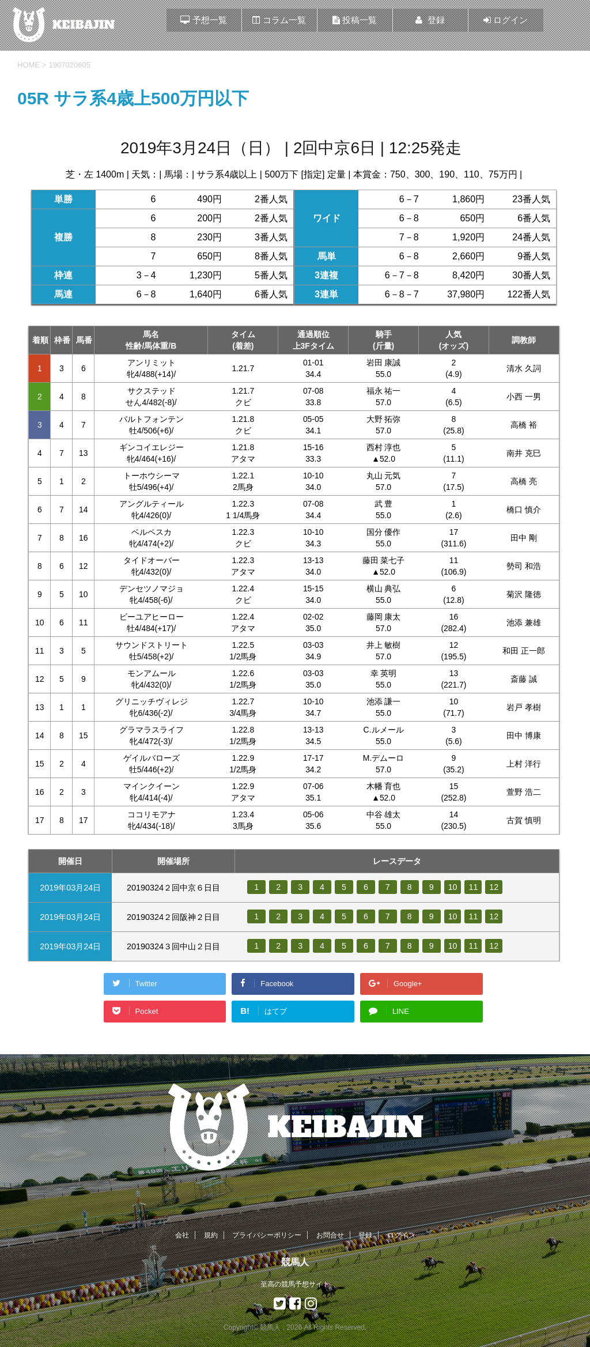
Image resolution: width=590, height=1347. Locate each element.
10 (452, 887)
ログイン (401, 1235)
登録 (365, 1235)
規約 (211, 1235)
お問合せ (330, 1235)
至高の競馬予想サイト (295, 1284)
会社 (182, 1235)
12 (494, 887)
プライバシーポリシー (266, 1235)
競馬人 (295, 1262)
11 (473, 887)
